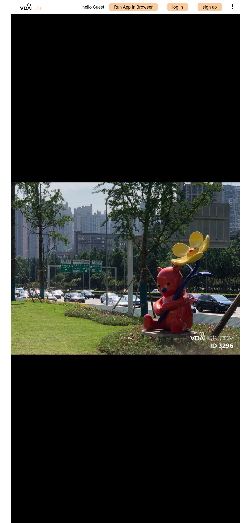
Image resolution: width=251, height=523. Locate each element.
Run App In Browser (133, 7)
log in (177, 7)
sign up (209, 7)
